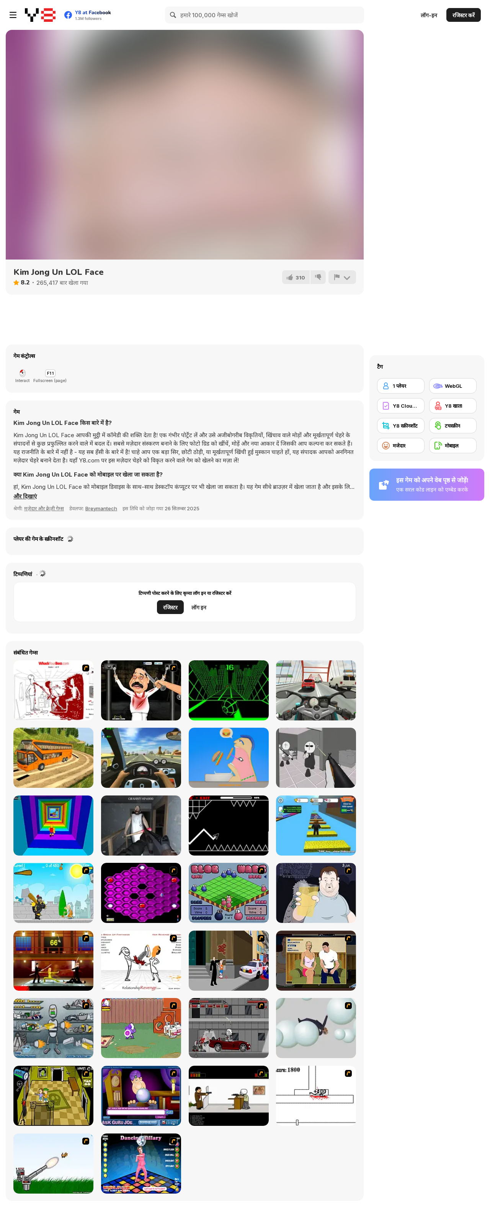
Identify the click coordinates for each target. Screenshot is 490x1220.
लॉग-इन (429, 15)
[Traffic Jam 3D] (141, 758)
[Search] (173, 15)
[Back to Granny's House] (141, 825)
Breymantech (101, 508)
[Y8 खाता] (453, 405)
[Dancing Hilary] (141, 1163)
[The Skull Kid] (229, 1096)
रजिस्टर (170, 607)
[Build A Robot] (53, 1028)
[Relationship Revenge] (141, 961)
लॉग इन (198, 607)
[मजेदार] (401, 445)
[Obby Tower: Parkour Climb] (53, 825)
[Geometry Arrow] (229, 825)
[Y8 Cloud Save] (401, 405)
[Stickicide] (316, 1096)
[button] (25, 496)
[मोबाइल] (453, 445)
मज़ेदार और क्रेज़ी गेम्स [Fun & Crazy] (44, 508)
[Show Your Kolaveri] (141, 690)
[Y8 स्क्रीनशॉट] (401, 425)
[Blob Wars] (229, 893)
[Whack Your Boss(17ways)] (53, 690)
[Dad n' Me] (141, 1028)
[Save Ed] (53, 1096)
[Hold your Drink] (316, 893)
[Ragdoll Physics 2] (316, 1028)
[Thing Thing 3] (229, 1028)
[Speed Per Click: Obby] (316, 825)
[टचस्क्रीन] (453, 425)
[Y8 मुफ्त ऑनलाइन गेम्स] (40, 15)
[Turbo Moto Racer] (316, 690)
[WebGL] (453, 386)
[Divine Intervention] (229, 961)
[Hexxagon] (141, 893)
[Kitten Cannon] (53, 1163)
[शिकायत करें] (342, 277)
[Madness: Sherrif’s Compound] (316, 758)
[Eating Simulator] (229, 758)
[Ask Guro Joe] (141, 1096)
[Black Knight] (53, 893)
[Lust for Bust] (316, 961)
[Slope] (229, 690)
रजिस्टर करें (463, 15)
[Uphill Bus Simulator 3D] (53, 758)
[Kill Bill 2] (53, 961)
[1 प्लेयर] (401, 386)
